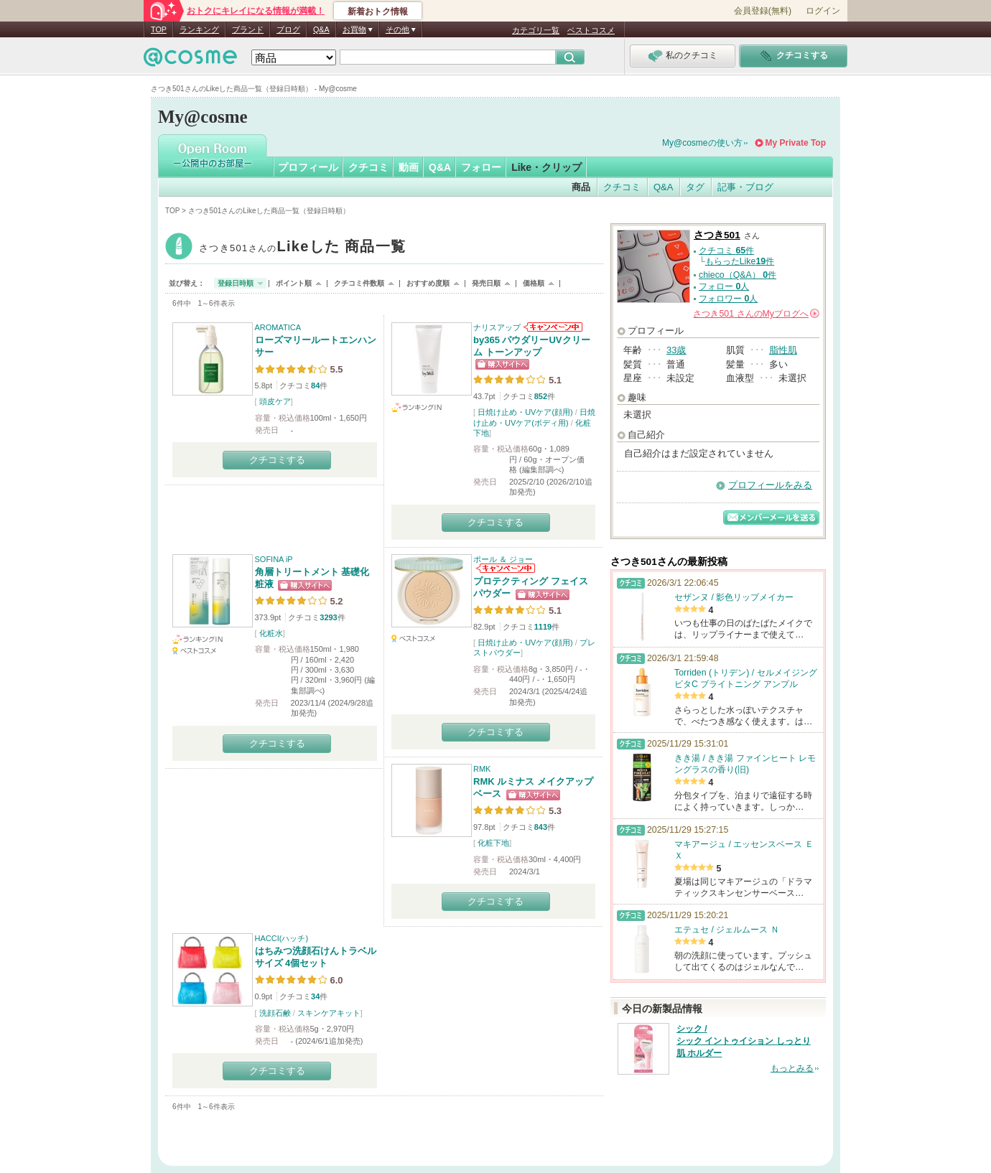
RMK (481, 769)
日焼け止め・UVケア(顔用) (525, 412)
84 (315, 385)
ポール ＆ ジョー (503, 559)
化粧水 (271, 633)
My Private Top (796, 143)
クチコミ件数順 (359, 283)
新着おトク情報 (378, 11)
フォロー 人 (724, 286)
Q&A (321, 29)
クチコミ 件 (726, 251)
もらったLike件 (739, 261)
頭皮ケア (275, 401)
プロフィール (308, 167)
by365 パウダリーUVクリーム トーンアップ (531, 346)
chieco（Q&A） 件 (737, 275)
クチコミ (368, 167)
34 (315, 996)
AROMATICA (278, 327)
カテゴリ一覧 (535, 30)
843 (540, 827)
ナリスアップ (497, 327)
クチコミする (277, 459)
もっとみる (792, 1068)
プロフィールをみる (770, 485)
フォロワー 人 (728, 299)
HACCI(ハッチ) (282, 938)
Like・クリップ (546, 167)
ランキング (199, 29)
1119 (543, 626)
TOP (159, 29)
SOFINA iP (274, 559)
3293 (328, 617)
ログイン (823, 11)
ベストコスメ (591, 30)
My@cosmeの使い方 (702, 143)
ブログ (288, 29)
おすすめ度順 (428, 283)
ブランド (248, 29)
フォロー (481, 167)
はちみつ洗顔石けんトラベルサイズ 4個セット (315, 956)
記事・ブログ (745, 187)
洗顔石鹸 (275, 1013)
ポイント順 (294, 283)
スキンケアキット (328, 1013)
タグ (695, 187)
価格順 (533, 283)
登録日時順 (235, 283)
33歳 (676, 350)
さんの (756, 314)
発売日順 (486, 283)
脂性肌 (783, 350)
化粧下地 (493, 842)
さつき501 (302, 248)
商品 (581, 187)
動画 (409, 167)
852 (540, 396)
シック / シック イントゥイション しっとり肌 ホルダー (743, 1041)
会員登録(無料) (762, 11)
